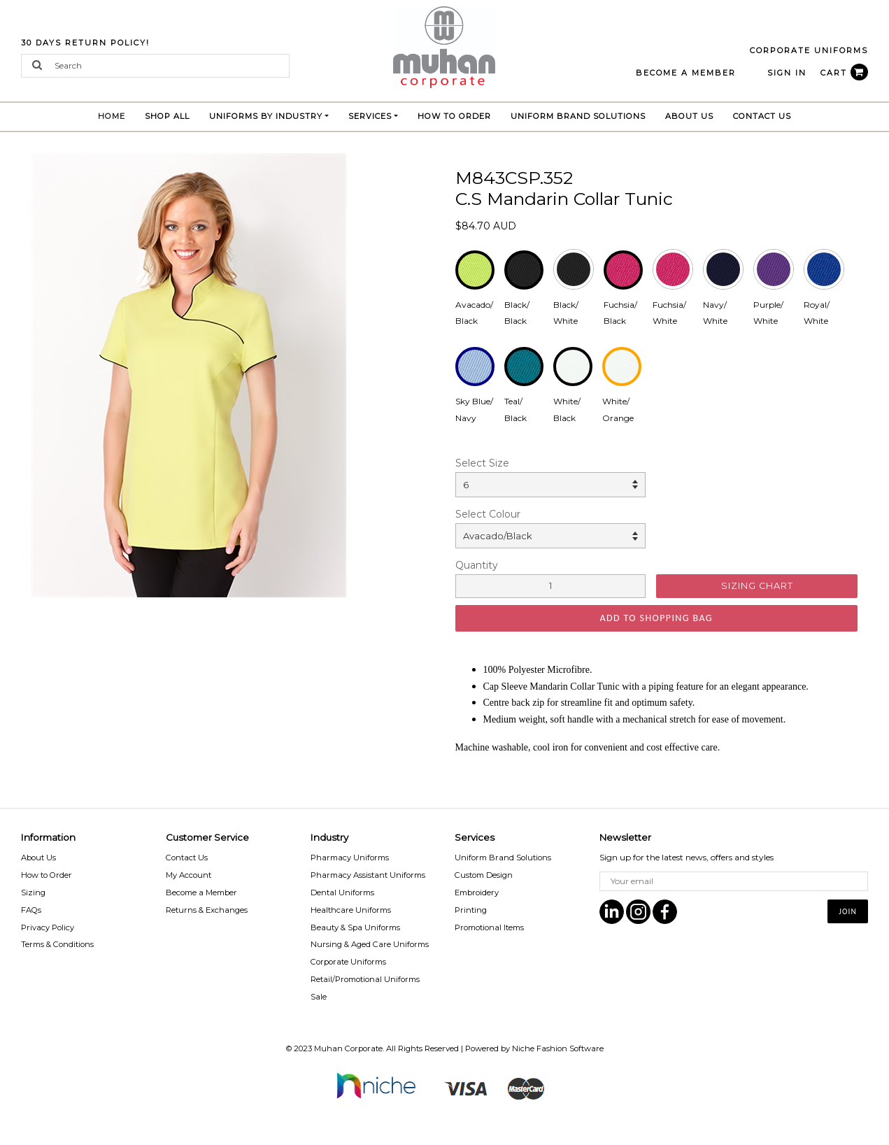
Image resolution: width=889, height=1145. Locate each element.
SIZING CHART (757, 586)
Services (370, 116)
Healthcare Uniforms (351, 910)
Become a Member (201, 892)
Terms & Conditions (57, 944)
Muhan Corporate (348, 1048)
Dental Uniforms (342, 892)
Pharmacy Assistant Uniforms (368, 875)
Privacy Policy (47, 927)
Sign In (786, 73)
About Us (689, 116)
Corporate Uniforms (348, 962)
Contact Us (762, 116)
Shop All (167, 116)
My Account (188, 875)
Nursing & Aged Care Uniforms (370, 944)
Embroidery (477, 892)
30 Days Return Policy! (85, 43)
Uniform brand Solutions (578, 116)
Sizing (33, 892)
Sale (319, 997)
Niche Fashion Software (558, 1048)
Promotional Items (489, 927)
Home (116, 114)
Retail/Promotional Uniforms (365, 979)
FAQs (31, 910)
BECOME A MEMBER (686, 73)
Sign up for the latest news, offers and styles (686, 857)
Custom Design (484, 875)
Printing (471, 910)
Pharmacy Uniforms (350, 857)
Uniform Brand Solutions (503, 857)
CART (844, 73)
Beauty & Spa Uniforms (355, 927)
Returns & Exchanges (207, 910)
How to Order (454, 116)
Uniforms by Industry (265, 116)
